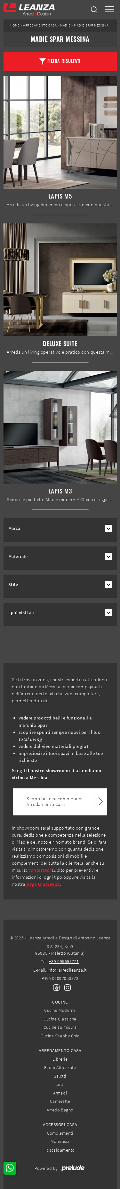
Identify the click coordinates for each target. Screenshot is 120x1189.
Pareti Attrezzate (60, 1067)
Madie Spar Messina (91, 25)
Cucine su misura (60, 1027)
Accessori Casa (60, 1124)
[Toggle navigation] (109, 10)
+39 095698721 (64, 961)
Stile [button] (13, 584)
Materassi (60, 1141)
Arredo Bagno (60, 1110)
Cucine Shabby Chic (60, 1036)
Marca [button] (14, 528)
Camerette (60, 1101)
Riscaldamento (60, 1150)
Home (15, 25)
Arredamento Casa (40, 25)
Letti (60, 1084)
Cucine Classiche (60, 1019)
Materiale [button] (18, 556)
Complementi (60, 1133)
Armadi (60, 1093)
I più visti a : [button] (21, 612)
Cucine (60, 1002)
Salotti (60, 1076)
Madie (65, 25)
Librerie (60, 1059)
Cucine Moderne (60, 1010)
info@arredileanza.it (67, 970)
